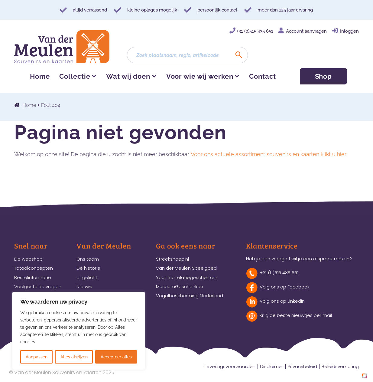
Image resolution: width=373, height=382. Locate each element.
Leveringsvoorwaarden (230, 366)
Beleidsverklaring (340, 366)
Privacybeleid (302, 366)
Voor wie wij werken (199, 76)
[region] (78, 331)
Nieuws (84, 286)
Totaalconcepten (33, 268)
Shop (323, 76)
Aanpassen (36, 356)
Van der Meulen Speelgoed (186, 268)
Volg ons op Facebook (285, 287)
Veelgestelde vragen (37, 286)
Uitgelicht (86, 277)
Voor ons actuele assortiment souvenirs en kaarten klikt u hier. (269, 154)
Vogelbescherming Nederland (189, 295)
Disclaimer (271, 366)
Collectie (74, 76)
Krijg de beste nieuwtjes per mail (296, 315)
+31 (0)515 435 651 (255, 31)
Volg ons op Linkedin (282, 301)
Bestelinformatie (32, 277)
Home (40, 76)
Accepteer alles (116, 356)
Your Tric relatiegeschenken (186, 277)
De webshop (28, 259)
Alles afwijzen (74, 356)
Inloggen (349, 31)
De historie (88, 268)
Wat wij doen (128, 76)
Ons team (87, 259)
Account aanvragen (306, 31)
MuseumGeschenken (179, 286)
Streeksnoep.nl (172, 259)
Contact (262, 76)
